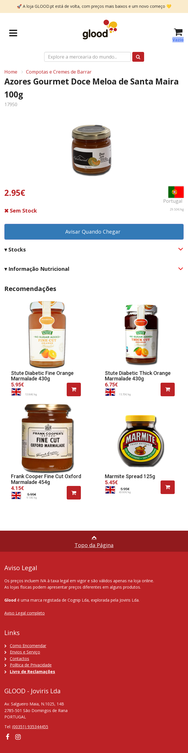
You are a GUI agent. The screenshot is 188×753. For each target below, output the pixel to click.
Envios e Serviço (25, 652)
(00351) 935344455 (30, 726)
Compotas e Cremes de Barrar (59, 72)
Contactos (19, 658)
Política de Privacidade (31, 665)
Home (10, 72)
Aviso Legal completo (24, 613)
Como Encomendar (28, 645)
